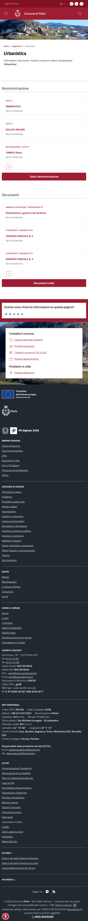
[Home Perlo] (29, 13)
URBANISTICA (13, 106)
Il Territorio (7, 623)
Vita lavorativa (9, 560)
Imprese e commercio (12, 536)
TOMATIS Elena (14, 152)
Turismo (6, 555)
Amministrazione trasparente (24, 207)
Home (6, 46)
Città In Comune (63, 905)
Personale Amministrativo (15, 470)
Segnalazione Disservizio (14, 793)
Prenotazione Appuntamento (16, 788)
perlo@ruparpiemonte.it (21, 677)
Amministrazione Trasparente (17, 768)
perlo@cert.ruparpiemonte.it (22, 673)
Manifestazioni (9, 582)
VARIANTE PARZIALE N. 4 (19, 236)
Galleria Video (9, 633)
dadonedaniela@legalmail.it (21, 753)
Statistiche (7, 836)
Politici (5, 475)
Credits (5, 827)
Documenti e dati (44, 283)
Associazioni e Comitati (13, 642)
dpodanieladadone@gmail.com (24, 750)
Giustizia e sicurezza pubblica (16, 531)
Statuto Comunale (11, 807)
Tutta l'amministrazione (44, 176)
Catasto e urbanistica (12, 516)
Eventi (5, 613)
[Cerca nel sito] (79, 13)
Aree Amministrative (12, 451)
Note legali (7, 817)
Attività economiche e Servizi (16, 637)
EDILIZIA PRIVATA (15, 129)
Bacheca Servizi (10, 802)
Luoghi (5, 618)
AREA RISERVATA (42, 916)
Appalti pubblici (9, 506)
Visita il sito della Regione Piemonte (20, 858)
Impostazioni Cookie (12, 822)
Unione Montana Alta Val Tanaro (18, 868)
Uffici (9, 100)
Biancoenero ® (74, 909)
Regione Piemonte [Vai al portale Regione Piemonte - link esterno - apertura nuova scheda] (12, 3)
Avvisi (5, 596)
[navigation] (6, 13)
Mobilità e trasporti (11, 540)
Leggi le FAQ (8, 783)
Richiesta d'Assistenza (13, 797)
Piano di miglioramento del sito (17, 778)
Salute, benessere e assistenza (17, 545)
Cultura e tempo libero (13, 521)
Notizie (5, 577)
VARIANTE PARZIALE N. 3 (19, 259)
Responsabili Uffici (17, 146)
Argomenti (17, 46)
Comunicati (7, 591)
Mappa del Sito (9, 841)
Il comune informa (11, 587)
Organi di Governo (11, 446)
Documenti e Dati (11, 460)
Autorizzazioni (9, 511)
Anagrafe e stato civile (13, 501)
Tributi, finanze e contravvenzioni (18, 550)
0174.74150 (12, 658)
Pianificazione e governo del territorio (26, 213)
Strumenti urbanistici (19, 230)
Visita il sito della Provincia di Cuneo (20, 863)
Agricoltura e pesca (11, 492)
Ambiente (7, 497)
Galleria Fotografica (12, 628)
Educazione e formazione (14, 526)
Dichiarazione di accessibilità (16, 773)
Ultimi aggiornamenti (12, 832)
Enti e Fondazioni (10, 465)
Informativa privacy (12, 812)
